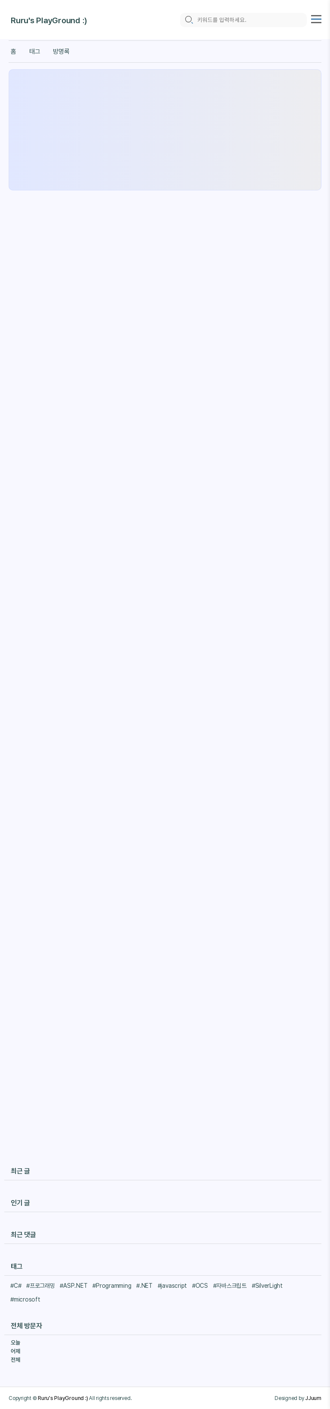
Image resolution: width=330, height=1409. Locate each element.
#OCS (200, 1285)
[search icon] (188, 20)
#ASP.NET (73, 1285)
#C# (15, 1285)
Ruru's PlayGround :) (49, 20)
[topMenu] (316, 18)
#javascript (172, 1285)
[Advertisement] (165, 130)
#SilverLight (267, 1285)
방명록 (61, 51)
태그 (34, 51)
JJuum (313, 1397)
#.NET (144, 1285)
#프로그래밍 (40, 1285)
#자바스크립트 (230, 1285)
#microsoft (25, 1299)
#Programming (111, 1285)
